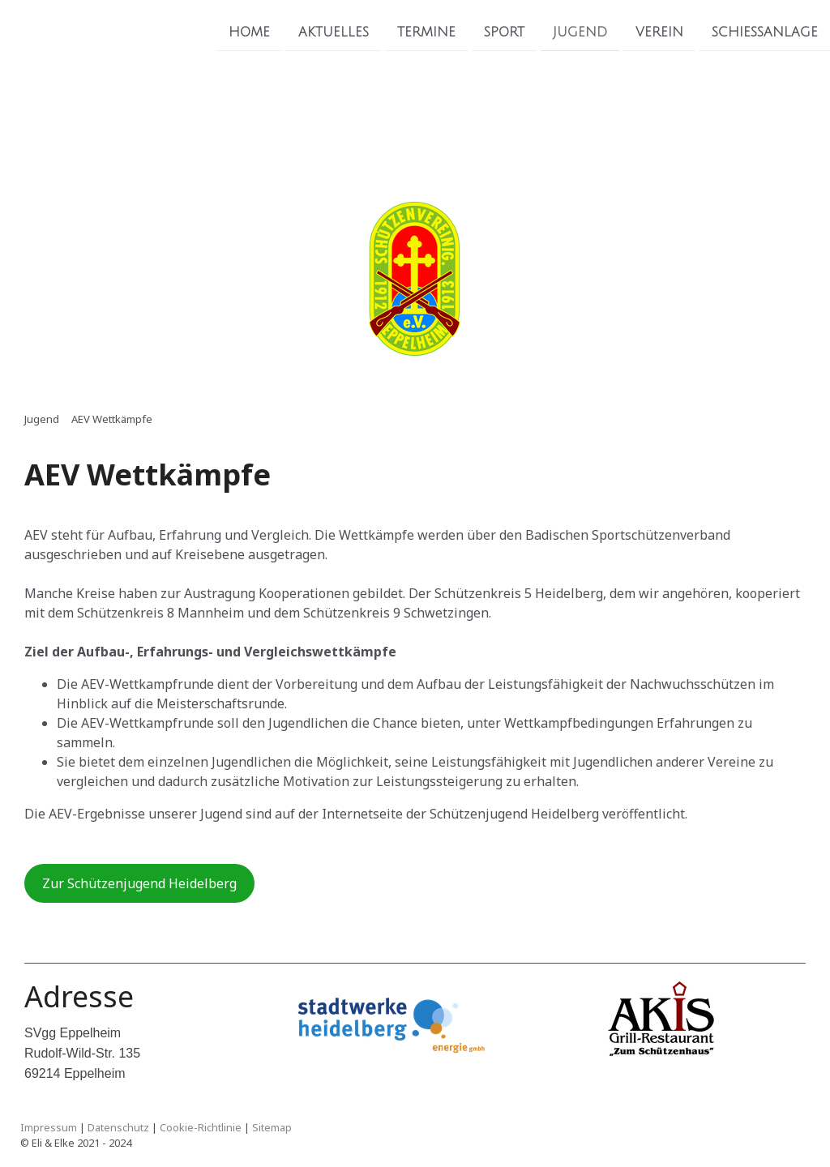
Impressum (48, 1127)
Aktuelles (333, 31)
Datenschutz (118, 1127)
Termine (426, 31)
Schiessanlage (765, 31)
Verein (659, 31)
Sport (504, 31)
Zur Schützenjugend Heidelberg (139, 883)
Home (249, 31)
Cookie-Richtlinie (201, 1127)
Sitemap (272, 1127)
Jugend (580, 31)
